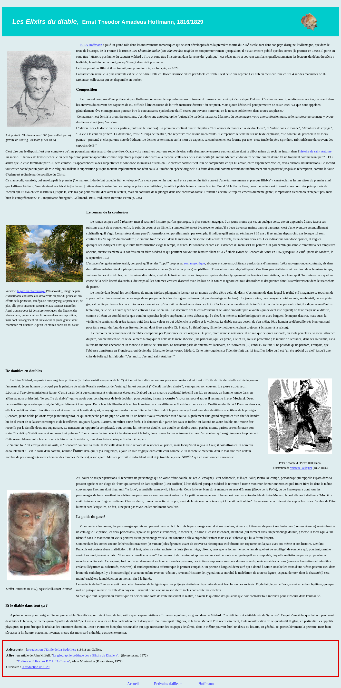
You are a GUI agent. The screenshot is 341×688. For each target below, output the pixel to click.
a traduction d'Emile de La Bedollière (51, 649)
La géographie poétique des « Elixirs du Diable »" (86, 655)
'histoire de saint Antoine (315, 151)
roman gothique (194, 263)
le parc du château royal (31, 291)
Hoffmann (206, 684)
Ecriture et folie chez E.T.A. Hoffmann (43, 661)
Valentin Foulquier (301, 467)
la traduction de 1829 (36, 667)
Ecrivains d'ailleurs (168, 684)
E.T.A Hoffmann (91, 45)
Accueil (133, 684)
